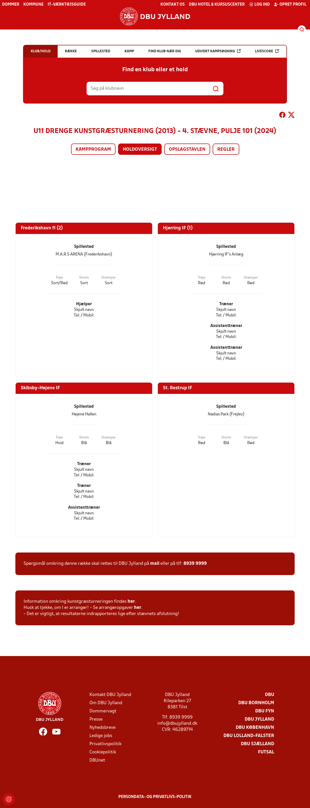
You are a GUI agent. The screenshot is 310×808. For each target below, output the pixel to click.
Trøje (59, 277)
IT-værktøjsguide (67, 4)
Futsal (266, 752)
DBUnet (97, 760)
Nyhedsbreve (102, 727)
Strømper (108, 277)
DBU (269, 695)
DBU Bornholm (256, 703)
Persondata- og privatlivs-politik (155, 797)
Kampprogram (93, 149)
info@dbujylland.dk (177, 723)
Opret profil (290, 4)
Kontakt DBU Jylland (110, 695)
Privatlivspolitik (105, 744)
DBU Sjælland (257, 744)
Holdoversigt (140, 149)
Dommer (10, 4)
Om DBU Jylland (105, 703)
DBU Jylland (259, 719)
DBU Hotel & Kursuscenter (217, 4)
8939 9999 (195, 563)
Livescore (267, 51)
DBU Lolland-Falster (248, 736)
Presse (95, 719)
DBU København (255, 727)
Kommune (33, 4)
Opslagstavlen (187, 149)
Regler (226, 149)
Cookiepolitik (102, 752)
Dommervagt (102, 711)
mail (154, 563)
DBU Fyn (264, 711)
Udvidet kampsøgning (218, 51)
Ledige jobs (100, 736)
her (131, 601)
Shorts (84, 277)
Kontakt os (172, 4)
